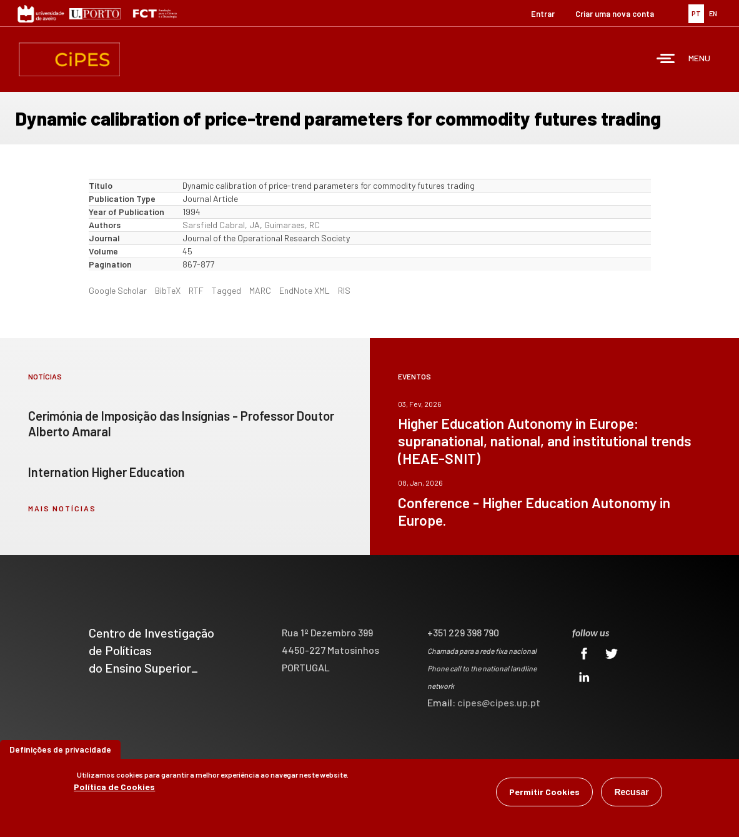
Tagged (226, 290)
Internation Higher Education (106, 471)
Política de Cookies (114, 786)
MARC (260, 290)
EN (713, 13)
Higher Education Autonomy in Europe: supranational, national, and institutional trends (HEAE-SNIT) (545, 440)
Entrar (543, 14)
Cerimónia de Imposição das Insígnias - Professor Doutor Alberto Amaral (181, 423)
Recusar (631, 792)
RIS (344, 290)
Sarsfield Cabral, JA (221, 224)
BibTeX (168, 290)
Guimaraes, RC (292, 224)
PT (696, 13)
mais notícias (62, 508)
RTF (196, 290)
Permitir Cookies (544, 791)
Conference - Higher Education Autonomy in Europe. (534, 511)
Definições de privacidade (60, 749)
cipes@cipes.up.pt (498, 702)
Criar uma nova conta (614, 14)
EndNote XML (304, 290)
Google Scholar (118, 290)
